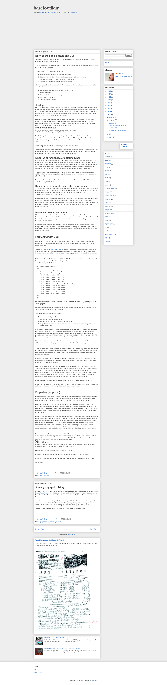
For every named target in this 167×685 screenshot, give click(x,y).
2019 (109, 106)
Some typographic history (49, 487)
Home (67, 529)
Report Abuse (124, 145)
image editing (109, 195)
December (113, 117)
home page (73, 12)
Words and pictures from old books (51, 12)
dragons (108, 164)
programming (109, 213)
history (52, 522)
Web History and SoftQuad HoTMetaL (49, 540)
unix (106, 227)
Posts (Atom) (71, 535)
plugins (107, 209)
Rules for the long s (46, 493)
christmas (108, 156)
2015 (109, 112)
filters (107, 174)
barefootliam (46, 8)
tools (106, 220)
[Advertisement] (83, 30)
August (111, 123)
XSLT (107, 241)
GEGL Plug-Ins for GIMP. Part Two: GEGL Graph (59, 638)
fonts (106, 178)
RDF (106, 217)
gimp (106, 185)
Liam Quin (120, 73)
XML (106, 238)
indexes (46, 476)
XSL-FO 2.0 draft (56, 249)
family (107, 171)
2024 (109, 94)
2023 (109, 97)
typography (58, 522)
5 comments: (53, 473)
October (112, 120)
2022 (109, 100)
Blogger (94, 680)
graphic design (44, 522)
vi (105, 231)
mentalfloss (38, 501)
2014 (109, 114)
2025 (109, 91)
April (111, 137)
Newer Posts (40, 529)
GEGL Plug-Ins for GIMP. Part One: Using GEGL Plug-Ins (62, 648)
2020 (109, 103)
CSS (41, 476)
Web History (109, 234)
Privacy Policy (38, 672)
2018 (109, 109)
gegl (106, 181)
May (111, 134)
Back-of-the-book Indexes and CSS (55, 55)
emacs (107, 167)
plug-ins (107, 206)
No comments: (53, 519)
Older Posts (94, 529)
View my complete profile (123, 76)
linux (106, 202)
